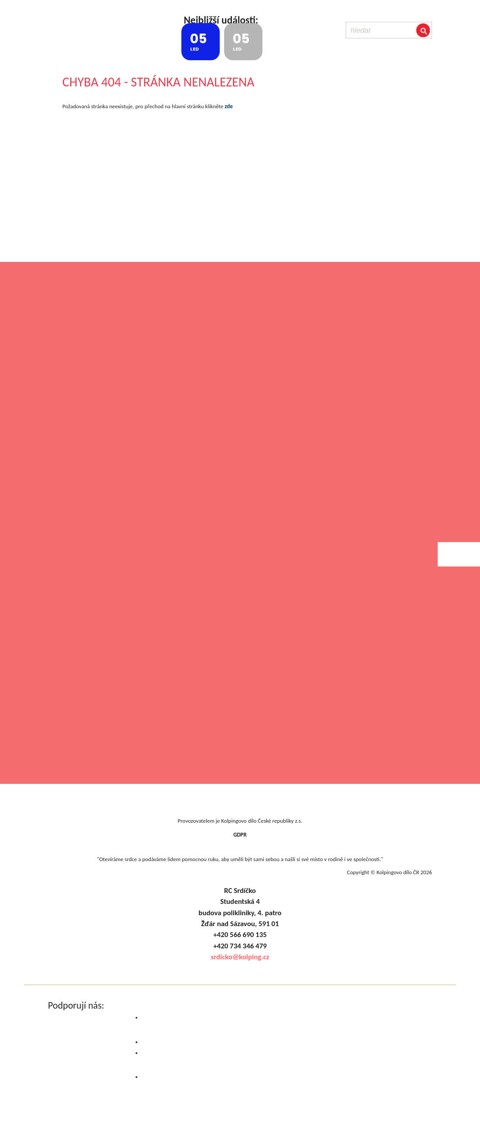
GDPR (240, 834)
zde (228, 106)
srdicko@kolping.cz (240, 956)
